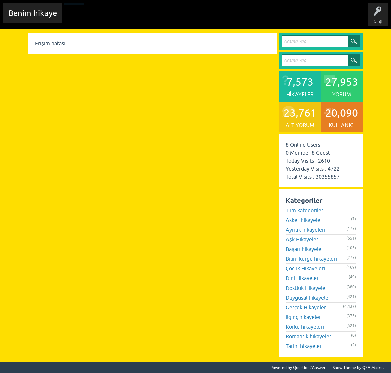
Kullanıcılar (208, 18)
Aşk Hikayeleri (303, 239)
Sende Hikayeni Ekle (245, 18)
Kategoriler (180, 18)
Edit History (105, 18)
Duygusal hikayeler (308, 298)
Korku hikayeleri (305, 327)
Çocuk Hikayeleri (305, 268)
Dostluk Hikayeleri (307, 288)
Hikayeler (132, 18)
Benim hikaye (32, 13)
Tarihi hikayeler (304, 346)
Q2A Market (373, 367)
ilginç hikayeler (303, 317)
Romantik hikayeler (308, 336)
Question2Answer (309, 367)
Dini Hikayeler (302, 278)
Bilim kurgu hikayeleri (311, 259)
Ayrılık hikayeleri (305, 230)
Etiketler (155, 18)
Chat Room (77, 18)
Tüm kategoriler (304, 210)
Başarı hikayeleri (305, 249)
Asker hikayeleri (305, 220)
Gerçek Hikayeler (306, 307)
